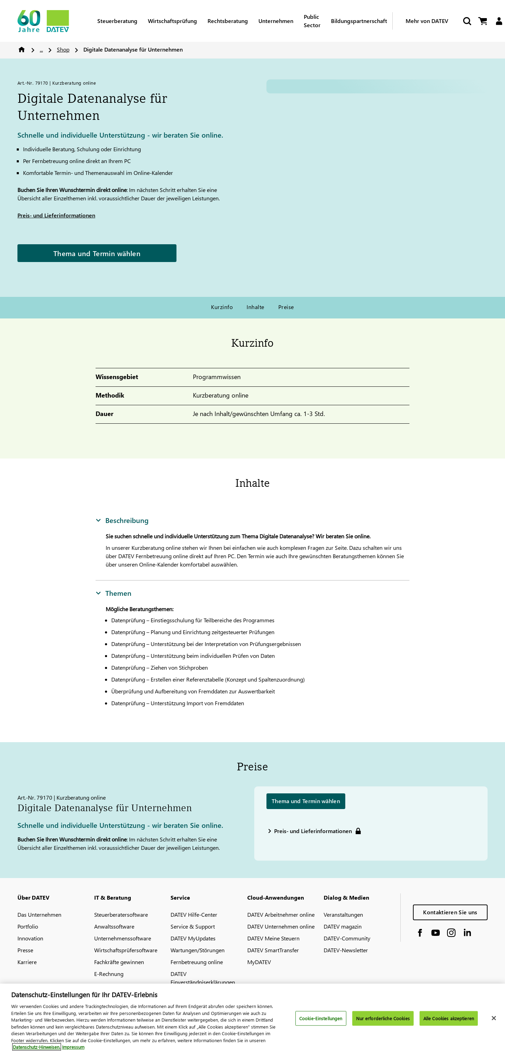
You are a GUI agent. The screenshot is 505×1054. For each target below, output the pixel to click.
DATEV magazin (343, 926)
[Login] (499, 21)
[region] (252, 1019)
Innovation (30, 938)
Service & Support (193, 926)
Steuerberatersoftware (121, 914)
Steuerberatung (117, 20)
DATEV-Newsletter (346, 950)
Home (21, 49)
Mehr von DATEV (427, 20)
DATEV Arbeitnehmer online (281, 914)
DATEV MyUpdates (193, 938)
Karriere (27, 961)
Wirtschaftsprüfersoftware (125, 950)
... (41, 49)
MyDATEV (259, 961)
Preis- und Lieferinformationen (56, 215)
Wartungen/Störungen (198, 950)
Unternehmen (275, 20)
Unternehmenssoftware (122, 938)
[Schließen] (494, 1018)
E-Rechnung (108, 973)
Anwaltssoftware (114, 926)
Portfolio (27, 926)
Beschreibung (122, 520)
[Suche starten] (467, 21)
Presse (25, 950)
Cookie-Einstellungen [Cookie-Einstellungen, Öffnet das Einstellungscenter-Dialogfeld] (320, 1018)
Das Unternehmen (39, 914)
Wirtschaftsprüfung (172, 20)
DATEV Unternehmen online (281, 926)
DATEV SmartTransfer (273, 950)
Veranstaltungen (343, 914)
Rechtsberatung (228, 20)
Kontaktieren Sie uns (450, 912)
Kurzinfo (222, 306)
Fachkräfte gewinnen (119, 961)
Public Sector (312, 21)
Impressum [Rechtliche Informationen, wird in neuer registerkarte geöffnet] (73, 1047)
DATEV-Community (347, 938)
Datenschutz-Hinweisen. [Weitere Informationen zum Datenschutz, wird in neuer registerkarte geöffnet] (36, 1047)
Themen (113, 593)
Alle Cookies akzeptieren (448, 1018)
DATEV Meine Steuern (273, 938)
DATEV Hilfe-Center (194, 914)
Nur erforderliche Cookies (383, 1018)
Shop (63, 49)
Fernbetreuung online (197, 961)
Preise (286, 306)
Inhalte (255, 306)
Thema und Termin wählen (97, 253)
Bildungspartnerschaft (359, 20)
